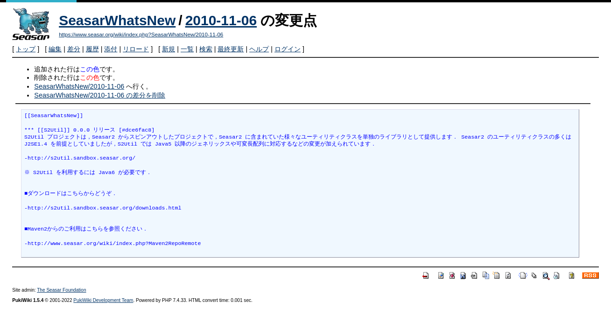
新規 (168, 49)
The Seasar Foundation (61, 290)
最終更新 (231, 49)
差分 (73, 49)
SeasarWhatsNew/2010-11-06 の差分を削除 (99, 95)
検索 (205, 49)
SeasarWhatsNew (117, 20)
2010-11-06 (221, 20)
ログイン (287, 49)
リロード (136, 49)
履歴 (92, 49)
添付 (110, 49)
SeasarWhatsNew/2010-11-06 (79, 86)
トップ (25, 49)
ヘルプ (259, 49)
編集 (55, 49)
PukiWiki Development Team (103, 300)
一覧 (187, 49)
